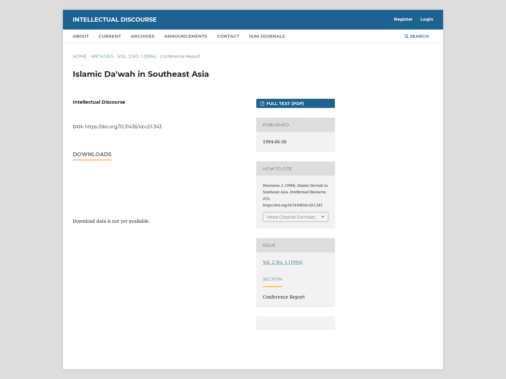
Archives (142, 36)
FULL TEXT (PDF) (284, 103)
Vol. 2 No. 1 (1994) (136, 56)
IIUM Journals (267, 36)
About (81, 36)
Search (417, 36)
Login (426, 19)
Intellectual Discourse (115, 19)
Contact (228, 36)
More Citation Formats (291, 217)
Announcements (185, 36)
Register (403, 19)
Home (80, 56)
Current (110, 36)
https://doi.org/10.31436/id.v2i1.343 (123, 127)
